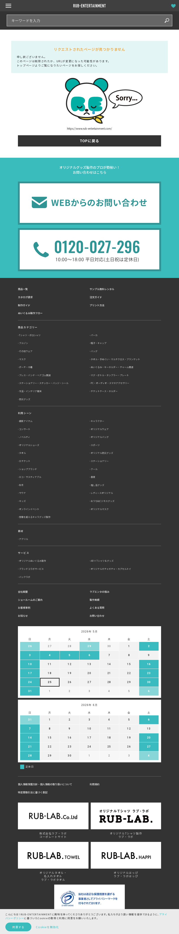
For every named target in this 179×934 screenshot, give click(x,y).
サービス (23, 553)
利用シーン (25, 413)
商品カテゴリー (28, 327)
